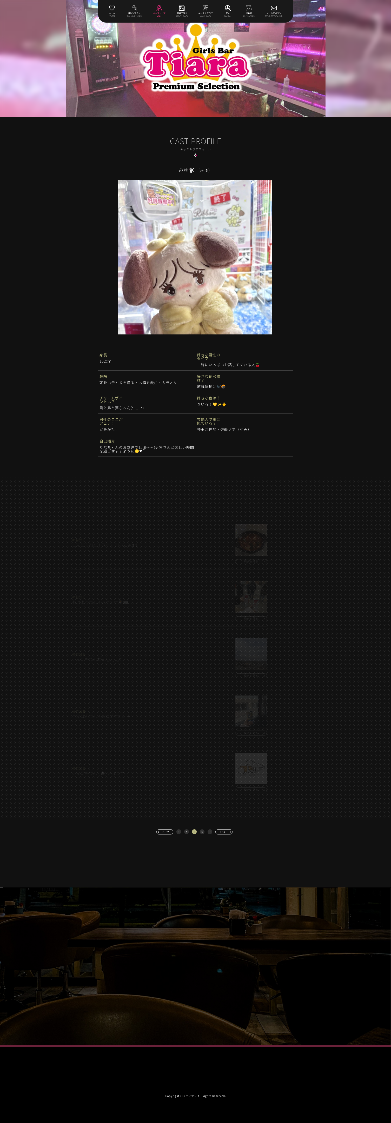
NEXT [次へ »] (223, 832)
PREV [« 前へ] (165, 832)
